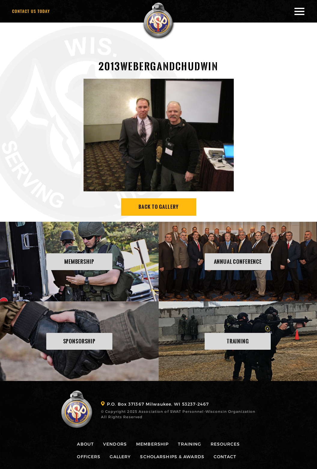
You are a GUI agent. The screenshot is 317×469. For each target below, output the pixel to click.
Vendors (115, 443)
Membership (152, 443)
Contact (225, 456)
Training (189, 443)
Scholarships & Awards (172, 456)
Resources (225, 443)
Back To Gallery (158, 206)
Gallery (120, 456)
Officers (88, 456)
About (85, 443)
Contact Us (31, 11)
